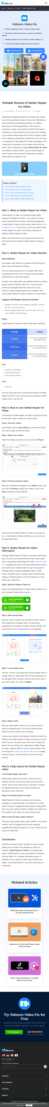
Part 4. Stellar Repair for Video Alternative (19, 196)
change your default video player (26, 751)
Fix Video (17, 8)
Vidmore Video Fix (24, 24)
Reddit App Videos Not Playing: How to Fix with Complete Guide (24, 912)
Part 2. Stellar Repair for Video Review (18, 189)
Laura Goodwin (7, 111)
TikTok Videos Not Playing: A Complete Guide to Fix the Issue (24, 979)
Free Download (14, 50)
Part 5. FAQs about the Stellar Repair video (19, 199)
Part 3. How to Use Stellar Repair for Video (19, 193)
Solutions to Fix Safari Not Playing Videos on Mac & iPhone (24, 945)
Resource (10, 8)
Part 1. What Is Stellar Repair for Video (18, 186)
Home (3, 8)
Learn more (20, 1105)
